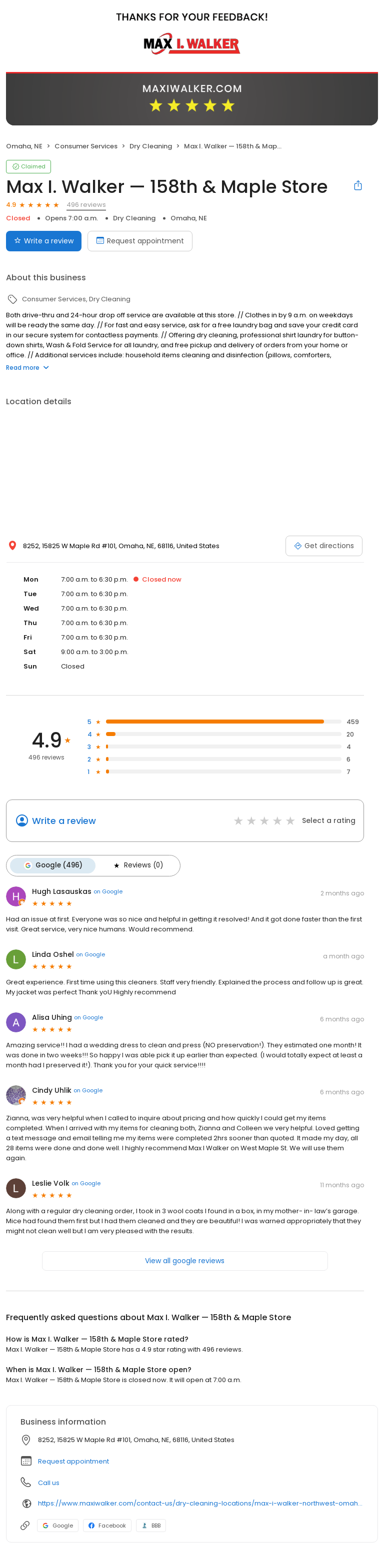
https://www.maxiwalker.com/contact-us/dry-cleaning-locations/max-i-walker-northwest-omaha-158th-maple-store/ (201, 1503)
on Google (108, 891)
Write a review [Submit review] (44, 241)
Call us (49, 1482)
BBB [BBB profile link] (151, 1525)
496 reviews (86, 204)
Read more (27, 367)
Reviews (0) (136, 865)
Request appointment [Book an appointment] (140, 241)
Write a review (64, 820)
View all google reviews (184, 1260)
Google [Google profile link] (57, 1525)
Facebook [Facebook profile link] (107, 1525)
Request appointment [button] (73, 1461)
